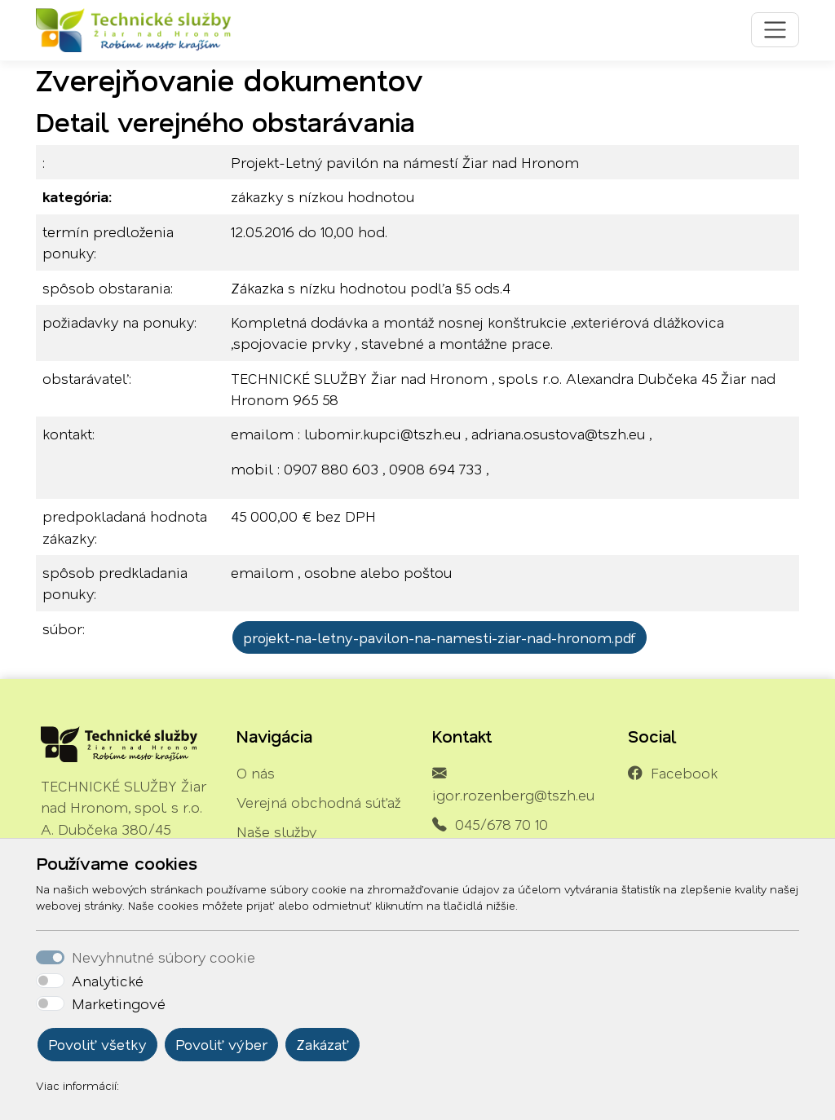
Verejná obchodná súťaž (318, 802)
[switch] (50, 980)
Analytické (108, 981)
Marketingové (119, 1003)
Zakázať (322, 1044)
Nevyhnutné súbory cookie (163, 957)
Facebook (684, 773)
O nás (255, 773)
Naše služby (276, 831)
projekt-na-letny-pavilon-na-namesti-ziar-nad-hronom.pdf (439, 637)
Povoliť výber (221, 1044)
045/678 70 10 (501, 824)
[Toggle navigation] (775, 29)
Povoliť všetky (97, 1044)
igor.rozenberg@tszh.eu (513, 795)
